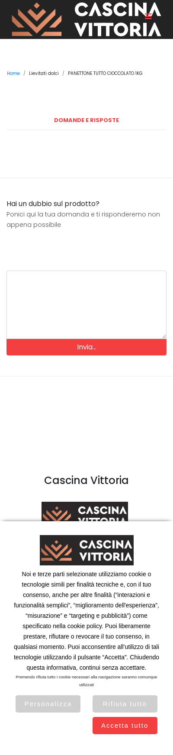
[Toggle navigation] (148, 16)
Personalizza (48, 703)
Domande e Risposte (86, 120)
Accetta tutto (124, 725)
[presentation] (86, 247)
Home (13, 73)
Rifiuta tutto (125, 703)
